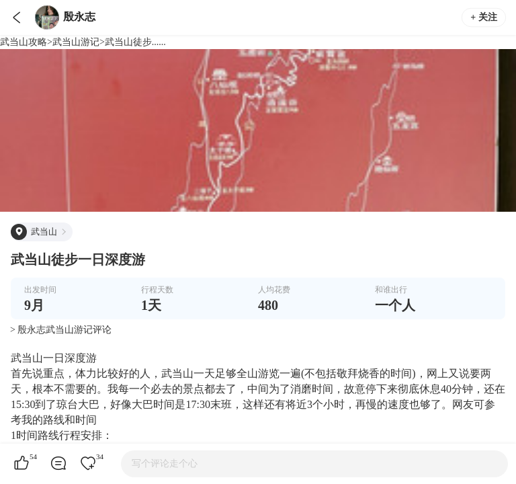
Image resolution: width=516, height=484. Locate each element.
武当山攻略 (23, 42)
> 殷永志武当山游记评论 (61, 330)
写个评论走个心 (165, 463)
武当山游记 (75, 42)
